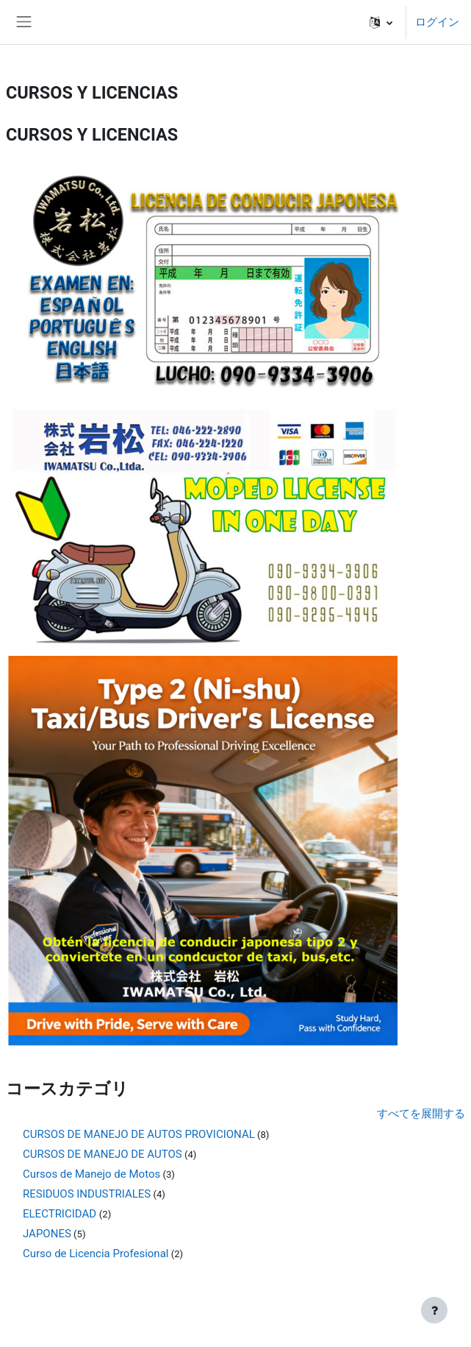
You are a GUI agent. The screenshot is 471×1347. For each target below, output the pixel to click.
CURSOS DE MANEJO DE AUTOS (102, 1154)
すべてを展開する (421, 1113)
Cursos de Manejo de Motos (91, 1174)
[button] (381, 22)
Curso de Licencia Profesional (95, 1253)
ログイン (437, 22)
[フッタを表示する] (434, 1310)
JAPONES (47, 1233)
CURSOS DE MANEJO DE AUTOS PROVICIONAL (139, 1134)
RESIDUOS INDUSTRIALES (87, 1194)
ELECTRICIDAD (61, 1213)
